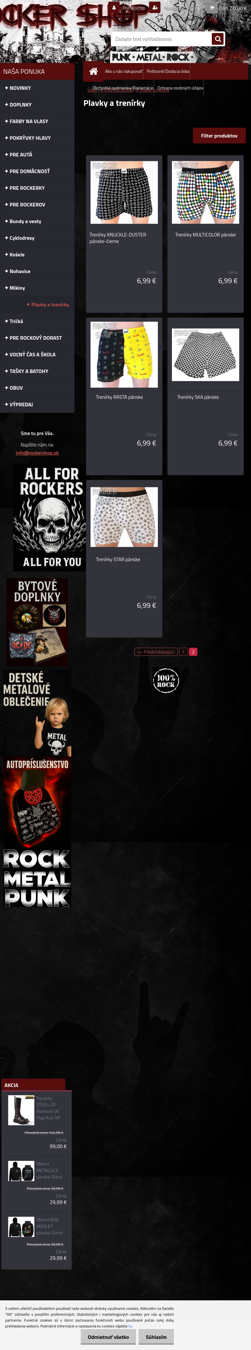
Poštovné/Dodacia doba (168, 71)
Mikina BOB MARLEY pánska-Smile (49, 1226)
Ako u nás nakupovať (123, 71)
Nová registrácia (177, 8)
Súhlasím (155, 1337)
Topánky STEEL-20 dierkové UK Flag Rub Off (48, 1108)
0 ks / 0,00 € (233, 8)
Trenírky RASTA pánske (119, 397)
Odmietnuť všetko (105, 1337)
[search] (218, 39)
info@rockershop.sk (37, 453)
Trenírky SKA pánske (198, 397)
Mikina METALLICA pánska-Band (49, 1170)
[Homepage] (95, 71)
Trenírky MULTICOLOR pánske (205, 235)
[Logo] (45, 39)
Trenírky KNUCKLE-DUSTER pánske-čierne (118, 238)
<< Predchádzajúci (156, 652)
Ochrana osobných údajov (180, 88)
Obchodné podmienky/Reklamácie (122, 88)
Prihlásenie (129, 8)
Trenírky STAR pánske (118, 559)
